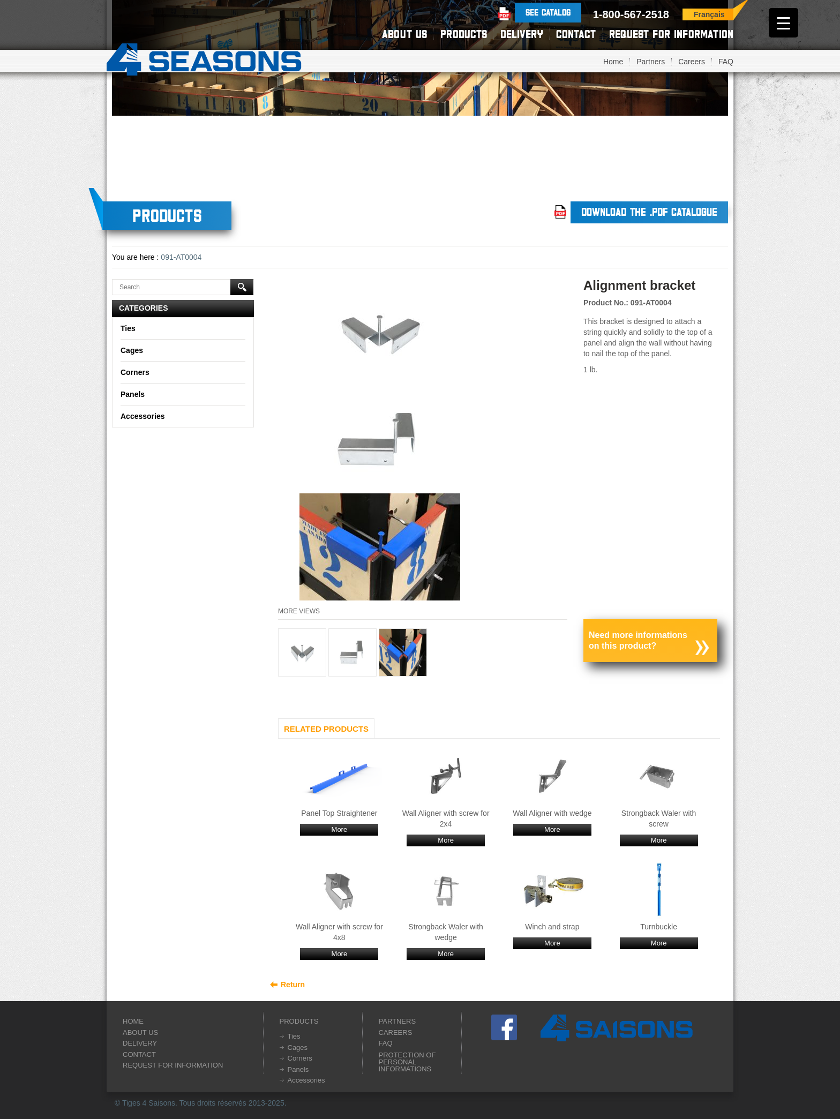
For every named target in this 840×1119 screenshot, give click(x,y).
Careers (691, 61)
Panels (133, 394)
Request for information (671, 34)
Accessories (143, 416)
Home (613, 61)
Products (463, 34)
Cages (132, 350)
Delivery (521, 34)
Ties (128, 328)
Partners (650, 61)
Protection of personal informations (407, 1062)
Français (709, 14)
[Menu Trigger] (783, 22)
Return (293, 984)
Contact (576, 34)
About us (404, 34)
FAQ (725, 61)
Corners (135, 372)
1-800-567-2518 (631, 14)
